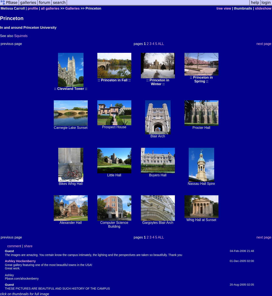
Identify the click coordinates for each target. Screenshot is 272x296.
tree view (224, 8)
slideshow (263, 8)
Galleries (72, 8)
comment (14, 246)
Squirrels (21, 36)
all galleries (50, 8)
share (28, 246)
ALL (161, 44)
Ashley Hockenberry (20, 261)
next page (263, 44)
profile (33, 8)
